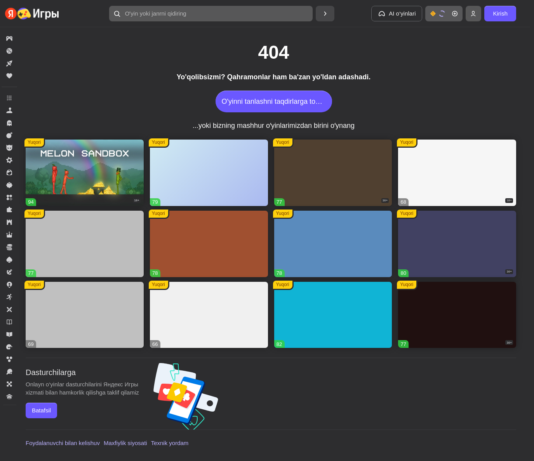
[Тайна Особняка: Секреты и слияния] (333, 315)
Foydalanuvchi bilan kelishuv (63, 443)
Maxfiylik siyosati (125, 443)
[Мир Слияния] (333, 244)
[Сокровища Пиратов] (457, 315)
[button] (211, 13)
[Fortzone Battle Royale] (209, 173)
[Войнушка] (85, 315)
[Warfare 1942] (457, 173)
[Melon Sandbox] (85, 173)
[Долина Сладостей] (209, 244)
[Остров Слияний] (457, 244)
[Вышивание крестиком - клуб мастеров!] (85, 244)
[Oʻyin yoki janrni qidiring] (211, 13)
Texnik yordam (170, 443)
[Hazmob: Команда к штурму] (333, 173)
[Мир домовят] (209, 315)
